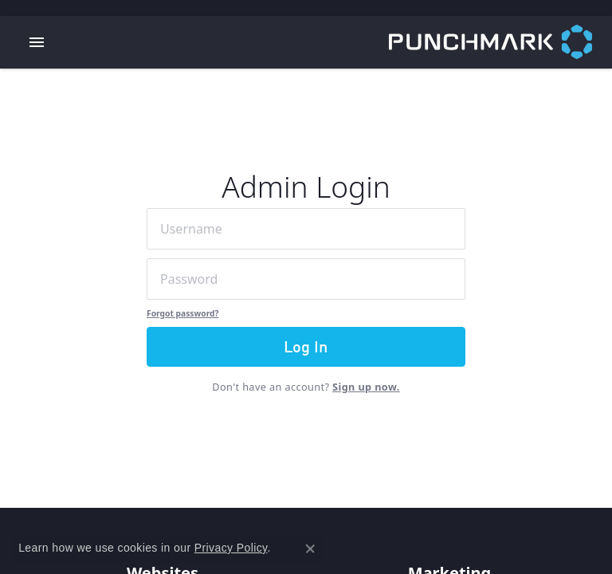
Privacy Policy (231, 547)
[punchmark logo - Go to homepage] (500, 42)
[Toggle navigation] (36, 42)
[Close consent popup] (310, 548)
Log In (306, 348)
